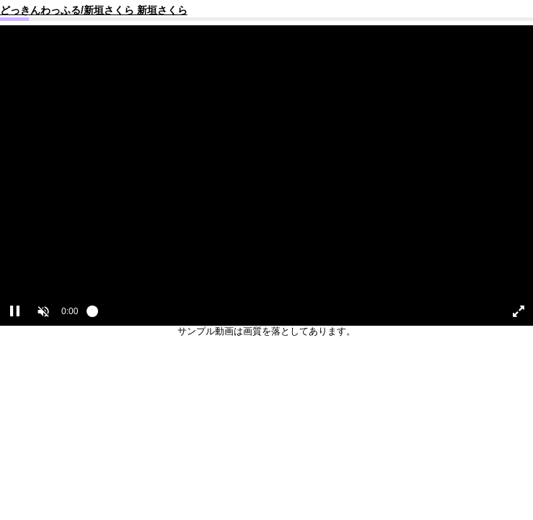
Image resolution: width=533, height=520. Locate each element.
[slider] (289, 315)
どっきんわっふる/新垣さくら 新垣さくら (94, 10)
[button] (43, 311)
